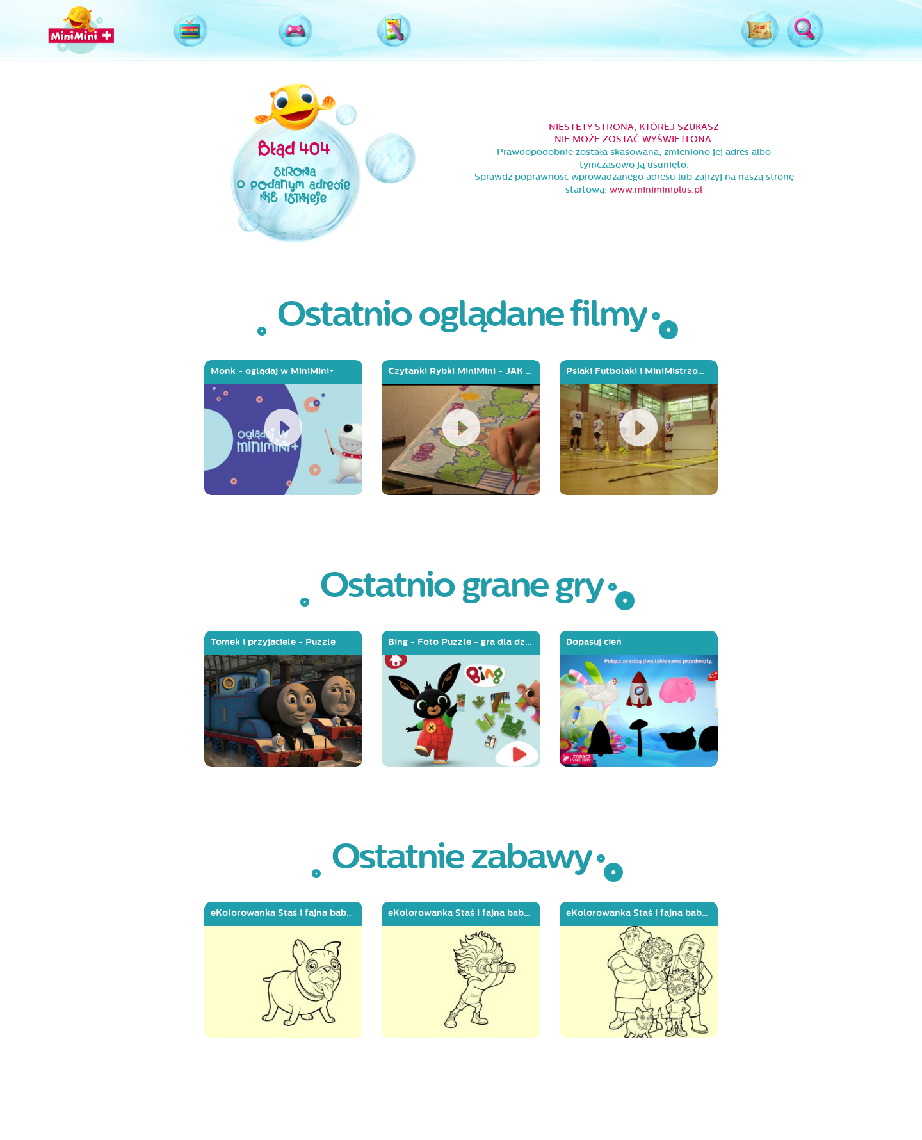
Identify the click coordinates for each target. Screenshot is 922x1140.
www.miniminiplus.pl (656, 189)
